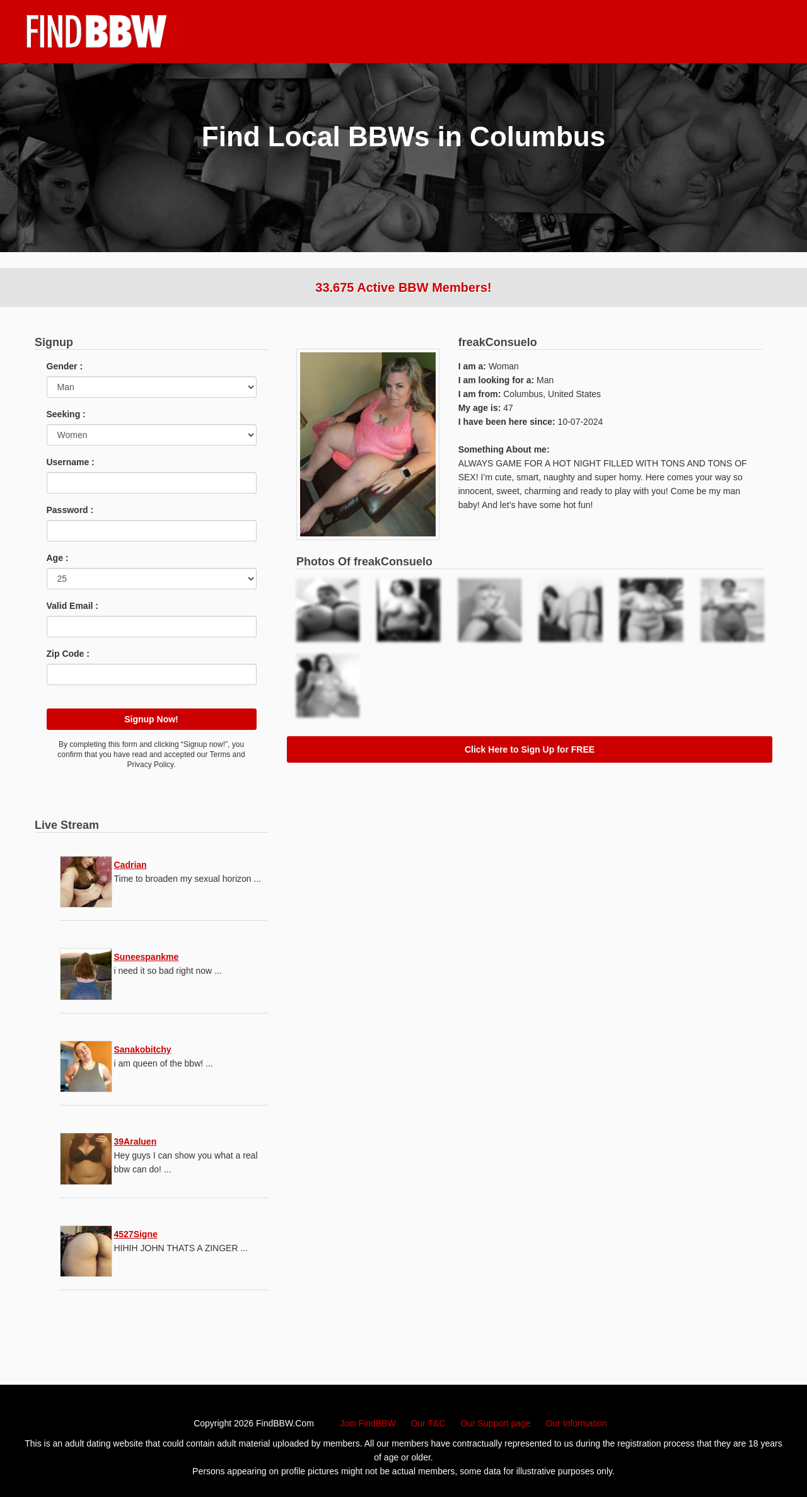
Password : (70, 510)
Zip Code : (68, 654)
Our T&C (428, 1423)
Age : (58, 558)
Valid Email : (72, 606)
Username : (71, 462)
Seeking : (66, 414)
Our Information (576, 1423)
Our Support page (495, 1423)
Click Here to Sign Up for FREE (530, 749)
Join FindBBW (368, 1423)
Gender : (65, 366)
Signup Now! (151, 719)
